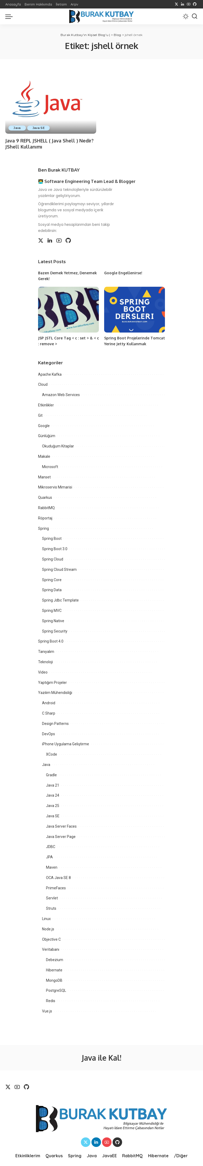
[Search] (194, 16)
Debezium (54, 959)
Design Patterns (55, 722)
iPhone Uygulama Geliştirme (65, 743)
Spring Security (54, 630)
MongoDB (54, 979)
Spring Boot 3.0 (54, 548)
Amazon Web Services (61, 394)
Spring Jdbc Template (60, 599)
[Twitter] (176, 4)
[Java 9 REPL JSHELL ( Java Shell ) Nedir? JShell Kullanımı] (50, 103)
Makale (44, 456)
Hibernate (54, 969)
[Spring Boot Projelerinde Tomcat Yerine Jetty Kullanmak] (134, 309)
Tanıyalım (46, 651)
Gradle (51, 774)
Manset (44, 476)
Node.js (48, 928)
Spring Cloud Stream (59, 568)
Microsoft (50, 466)
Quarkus (45, 497)
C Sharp (48, 712)
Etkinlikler (46, 404)
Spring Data (52, 589)
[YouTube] (189, 4)
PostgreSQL (56, 990)
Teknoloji (45, 661)
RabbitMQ (46, 507)
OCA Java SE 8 (58, 877)
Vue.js (47, 1010)
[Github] (195, 4)
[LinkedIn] (182, 4)
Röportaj (45, 517)
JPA (49, 856)
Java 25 (52, 805)
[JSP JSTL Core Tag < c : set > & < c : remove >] (68, 309)
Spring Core (52, 579)
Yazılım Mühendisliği (55, 692)
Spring (43, 527)
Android (48, 702)
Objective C (51, 938)
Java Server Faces (61, 825)
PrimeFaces (56, 887)
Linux (46, 918)
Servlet (52, 897)
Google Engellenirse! (123, 273)
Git (40, 414)
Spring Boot (52, 538)
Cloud (43, 384)
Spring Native (53, 620)
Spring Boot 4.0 (50, 640)
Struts (51, 907)
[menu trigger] (10, 16)
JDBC (50, 846)
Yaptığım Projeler (52, 681)
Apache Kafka (50, 373)
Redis (50, 1000)
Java (17, 128)
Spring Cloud (52, 558)
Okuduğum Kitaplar (58, 445)
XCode (51, 753)
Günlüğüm (46, 435)
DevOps (48, 733)
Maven (51, 866)
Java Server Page (61, 835)
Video (43, 671)
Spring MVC (52, 610)
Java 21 (52, 784)
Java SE (39, 128)
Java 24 (52, 794)
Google (44, 425)
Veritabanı (50, 949)
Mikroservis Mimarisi (55, 486)
